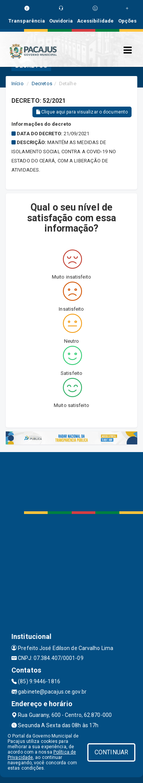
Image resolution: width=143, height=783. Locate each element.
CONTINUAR (111, 752)
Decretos (42, 83)
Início (17, 83)
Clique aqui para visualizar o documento (82, 112)
